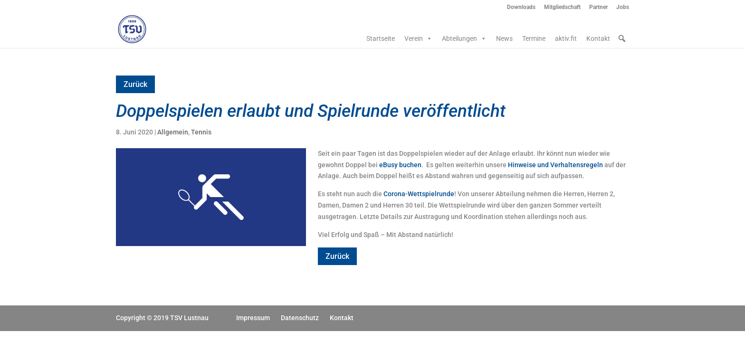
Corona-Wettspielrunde (418, 194)
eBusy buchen (400, 165)
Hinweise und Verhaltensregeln (555, 165)
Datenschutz (300, 318)
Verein (418, 38)
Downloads (521, 7)
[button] (622, 38)
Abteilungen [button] (464, 38)
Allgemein (172, 132)
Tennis (201, 132)
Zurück (135, 84)
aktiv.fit (566, 38)
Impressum (253, 318)
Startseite (380, 38)
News (504, 38)
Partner (598, 7)
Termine (533, 38)
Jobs (622, 7)
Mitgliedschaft (562, 7)
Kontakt (598, 38)
